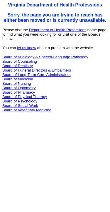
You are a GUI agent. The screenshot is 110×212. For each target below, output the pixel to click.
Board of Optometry (18, 88)
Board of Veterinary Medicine (26, 110)
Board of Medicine (17, 79)
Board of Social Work (20, 105)
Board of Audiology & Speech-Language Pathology (45, 57)
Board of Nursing (16, 83)
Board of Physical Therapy (24, 97)
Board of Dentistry (17, 66)
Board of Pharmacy (18, 92)
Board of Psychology (19, 101)
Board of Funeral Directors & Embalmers (36, 70)
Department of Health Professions (57, 30)
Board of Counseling (19, 61)
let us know (26, 48)
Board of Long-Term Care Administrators (36, 74)
